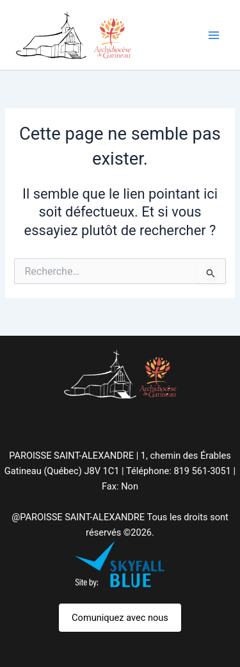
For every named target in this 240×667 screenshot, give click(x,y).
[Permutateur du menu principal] (213, 35)
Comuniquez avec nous (120, 617)
